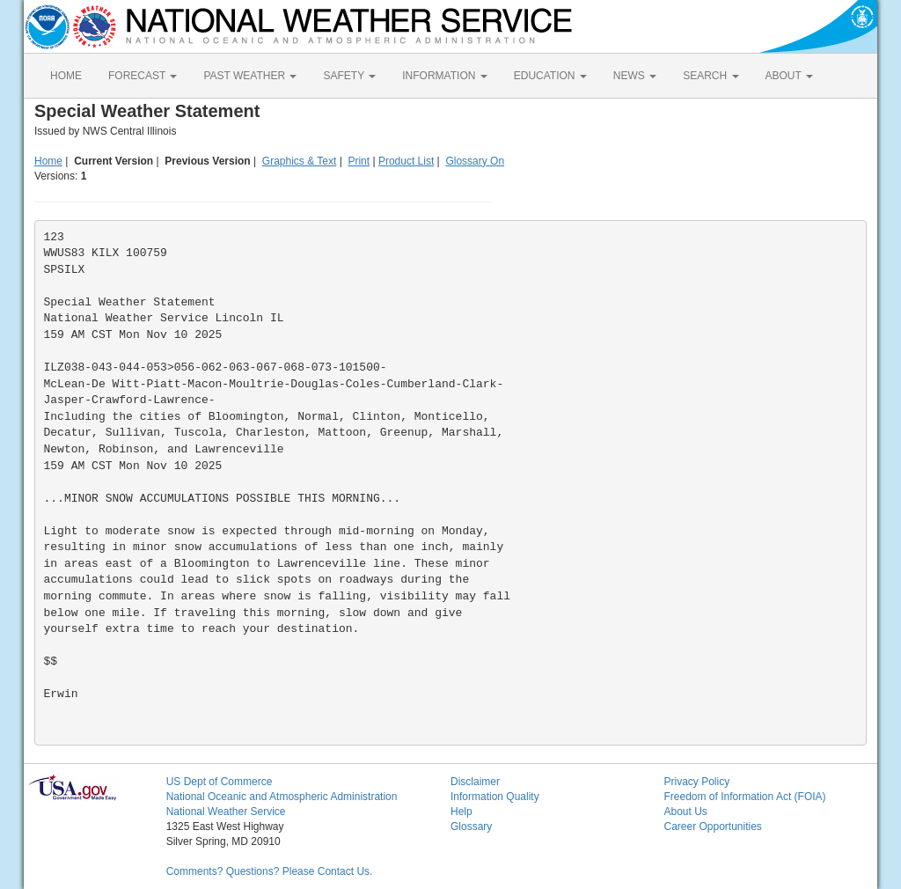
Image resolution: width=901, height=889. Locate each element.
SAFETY (349, 76)
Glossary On (474, 161)
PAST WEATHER (250, 76)
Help (461, 811)
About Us (685, 811)
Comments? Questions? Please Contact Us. (269, 871)
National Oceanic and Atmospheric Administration (282, 796)
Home (48, 161)
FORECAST (142, 76)
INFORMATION (444, 76)
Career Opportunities (712, 826)
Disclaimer (475, 781)
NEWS (634, 76)
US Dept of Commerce (219, 781)
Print (359, 161)
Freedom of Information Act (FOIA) (744, 796)
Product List (406, 161)
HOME (66, 76)
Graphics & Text (299, 161)
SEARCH (710, 76)
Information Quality (494, 796)
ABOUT (789, 76)
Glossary (471, 826)
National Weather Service (226, 811)
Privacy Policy (696, 781)
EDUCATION (550, 76)
